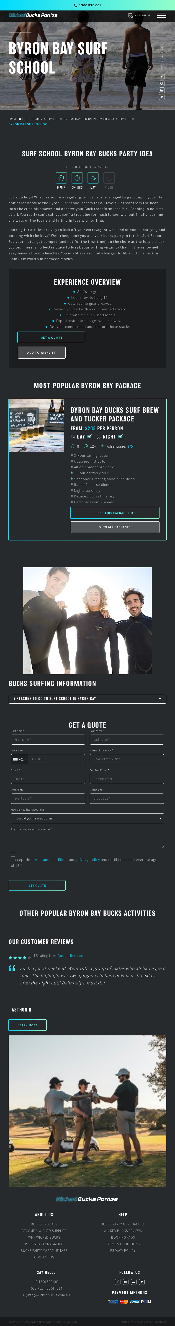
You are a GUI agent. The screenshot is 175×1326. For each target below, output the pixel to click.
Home (13, 119)
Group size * (97, 790)
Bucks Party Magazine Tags (44, 1250)
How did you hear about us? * (28, 809)
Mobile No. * (18, 750)
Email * (15, 770)
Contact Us (44, 1257)
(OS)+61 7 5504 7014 (46, 1288)
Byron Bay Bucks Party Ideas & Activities (97, 119)
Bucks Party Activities (40, 119)
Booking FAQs (123, 1237)
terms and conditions (50, 859)
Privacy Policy (123, 1250)
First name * (18, 731)
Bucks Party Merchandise (123, 1224)
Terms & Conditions (123, 1244)
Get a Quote (51, 337)
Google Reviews (70, 955)
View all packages (115, 527)
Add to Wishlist (41, 352)
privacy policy (88, 859)
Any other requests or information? (31, 829)
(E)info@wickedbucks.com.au (46, 1295)
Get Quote (37, 885)
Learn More (28, 1025)
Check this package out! (114, 513)
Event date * (18, 790)
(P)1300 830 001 (46, 1282)
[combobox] (19, 759)
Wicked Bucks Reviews (123, 1231)
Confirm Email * (99, 770)
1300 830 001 (87, 5)
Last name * (97, 731)
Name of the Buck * (101, 750)
